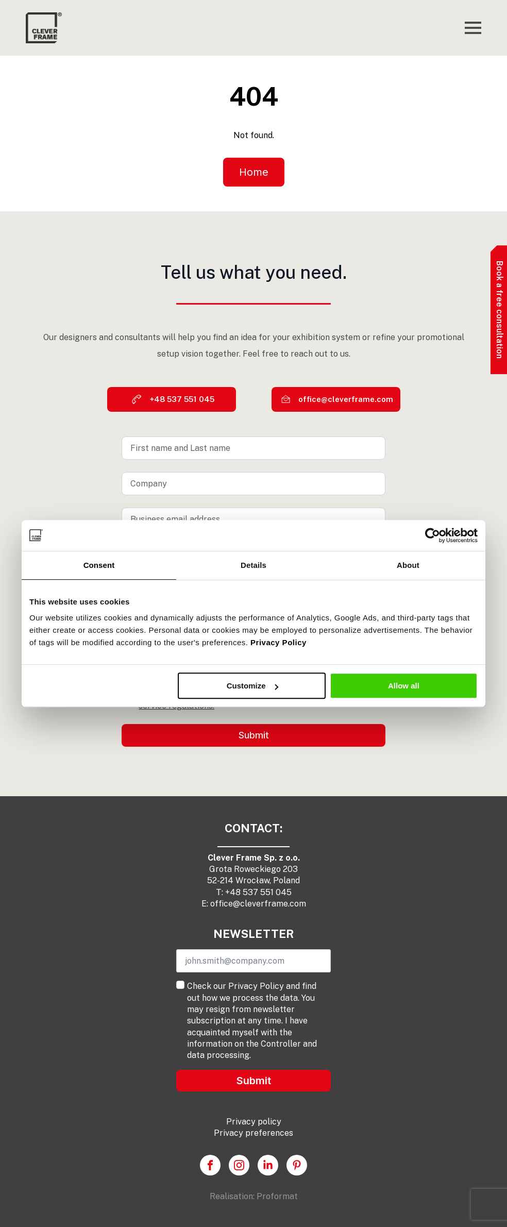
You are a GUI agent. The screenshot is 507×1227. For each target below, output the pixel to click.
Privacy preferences (253, 1133)
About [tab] (408, 565)
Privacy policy (253, 1122)
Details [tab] (253, 565)
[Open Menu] (473, 28)
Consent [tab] (99, 565)
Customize (252, 685)
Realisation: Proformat (254, 1196)
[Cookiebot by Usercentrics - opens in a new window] (432, 535)
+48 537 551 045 (258, 892)
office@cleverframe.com (258, 904)
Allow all (403, 685)
